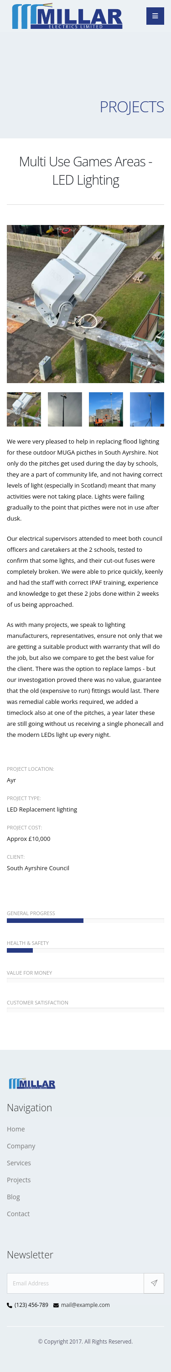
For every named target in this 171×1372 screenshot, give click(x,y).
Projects (19, 1179)
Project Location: (30, 768)
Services (19, 1162)
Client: (16, 856)
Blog (13, 1196)
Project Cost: (24, 827)
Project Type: (24, 798)
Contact (18, 1213)
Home (16, 1129)
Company (21, 1146)
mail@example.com (85, 1304)
